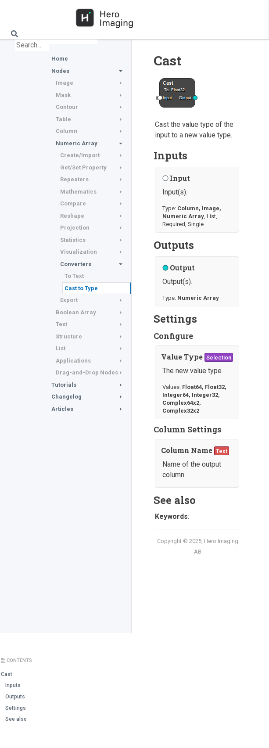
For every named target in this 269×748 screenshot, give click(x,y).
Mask (63, 95)
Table (63, 119)
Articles (62, 409)
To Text (74, 276)
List (60, 348)
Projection (75, 227)
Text (61, 324)
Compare (73, 203)
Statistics (73, 240)
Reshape (72, 215)
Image (64, 82)
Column (66, 131)
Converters (75, 264)
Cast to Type (81, 288)
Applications (73, 360)
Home (59, 58)
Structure (69, 336)
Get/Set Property (83, 167)
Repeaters (74, 179)
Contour (67, 107)
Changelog (66, 396)
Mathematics (78, 191)
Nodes (60, 71)
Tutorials (63, 384)
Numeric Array (76, 143)
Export (69, 300)
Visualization (78, 251)
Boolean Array (76, 312)
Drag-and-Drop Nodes (87, 372)
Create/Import (80, 155)
